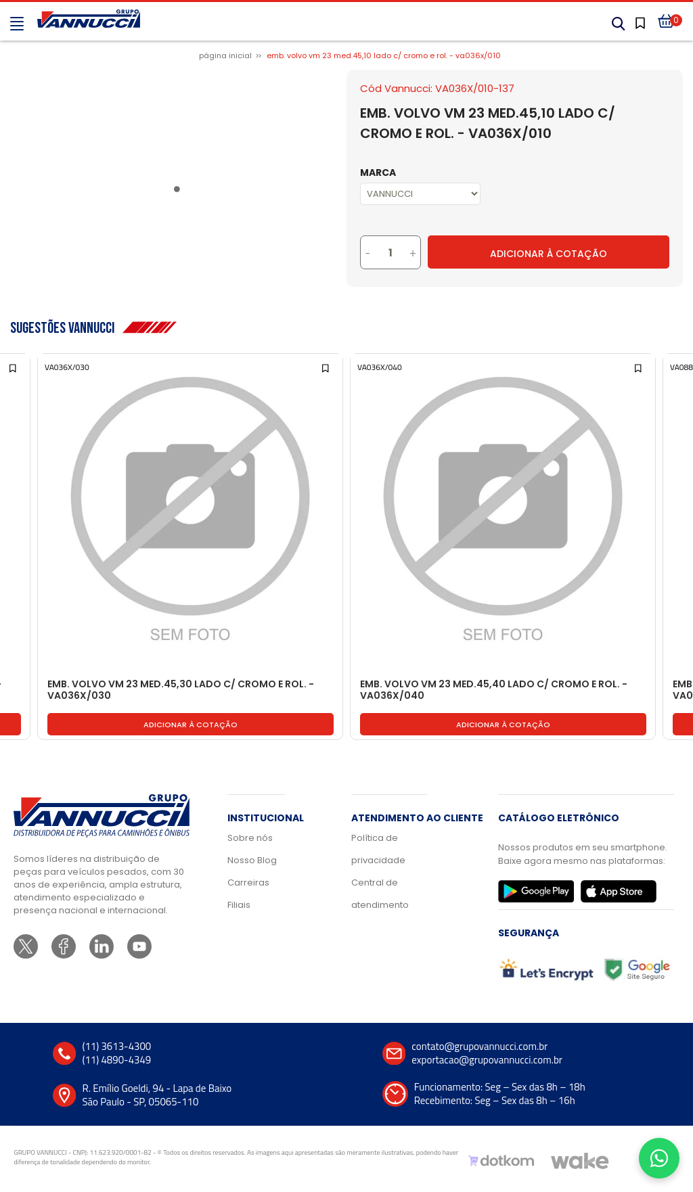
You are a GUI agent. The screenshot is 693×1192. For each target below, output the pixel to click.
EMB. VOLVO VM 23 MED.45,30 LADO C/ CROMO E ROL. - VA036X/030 (180, 690)
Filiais (238, 904)
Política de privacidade (378, 849)
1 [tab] (179, 191)
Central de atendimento (380, 893)
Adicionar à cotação (190, 724)
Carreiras (248, 882)
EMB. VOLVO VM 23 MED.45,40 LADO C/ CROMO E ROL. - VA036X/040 (493, 690)
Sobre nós (250, 837)
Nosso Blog (252, 860)
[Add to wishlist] (14, 367)
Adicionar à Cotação (548, 253)
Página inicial (225, 55)
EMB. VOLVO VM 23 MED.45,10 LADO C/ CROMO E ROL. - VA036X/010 (384, 55)
